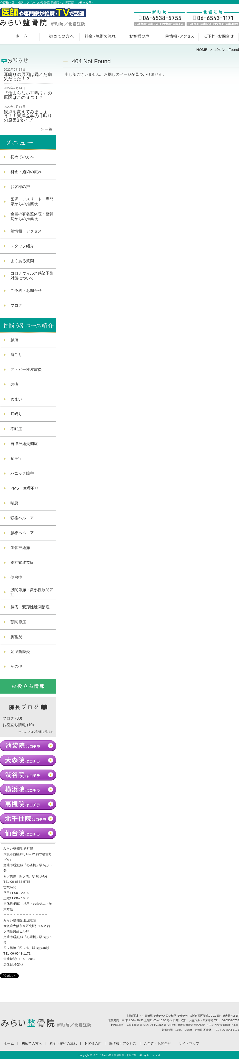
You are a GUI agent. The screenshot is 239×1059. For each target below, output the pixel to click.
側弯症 (16, 577)
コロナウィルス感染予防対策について (31, 275)
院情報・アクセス (179, 38)
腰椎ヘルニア (22, 533)
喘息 (14, 503)
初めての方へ (60, 38)
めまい (16, 399)
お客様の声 (139, 38)
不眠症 (16, 429)
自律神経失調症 (24, 444)
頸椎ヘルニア (22, 518)
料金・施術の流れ (100, 38)
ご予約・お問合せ (219, 38)
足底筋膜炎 (20, 652)
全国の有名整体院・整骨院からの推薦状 (31, 216)
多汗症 (16, 458)
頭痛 (14, 384)
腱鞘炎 (16, 637)
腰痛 (14, 340)
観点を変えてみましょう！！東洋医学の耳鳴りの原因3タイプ (28, 116)
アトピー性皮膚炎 (26, 369)
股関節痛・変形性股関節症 (31, 592)
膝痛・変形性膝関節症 (30, 607)
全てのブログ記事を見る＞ (36, 732)
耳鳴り (16, 414)
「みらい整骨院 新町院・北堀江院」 (119, 1055)
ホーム (20, 38)
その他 (16, 666)
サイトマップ (189, 1043)
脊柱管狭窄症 (22, 562)
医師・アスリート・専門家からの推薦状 (31, 201)
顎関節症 (18, 622)
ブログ (16, 305)
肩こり (16, 355)
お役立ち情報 (14, 725)
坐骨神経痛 (20, 548)
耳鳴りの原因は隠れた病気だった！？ (28, 76)
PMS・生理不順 (24, 488)
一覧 (48, 129)
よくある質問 (22, 261)
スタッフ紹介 (22, 246)
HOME (202, 49)
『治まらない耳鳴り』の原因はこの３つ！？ (28, 95)
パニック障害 (22, 473)
